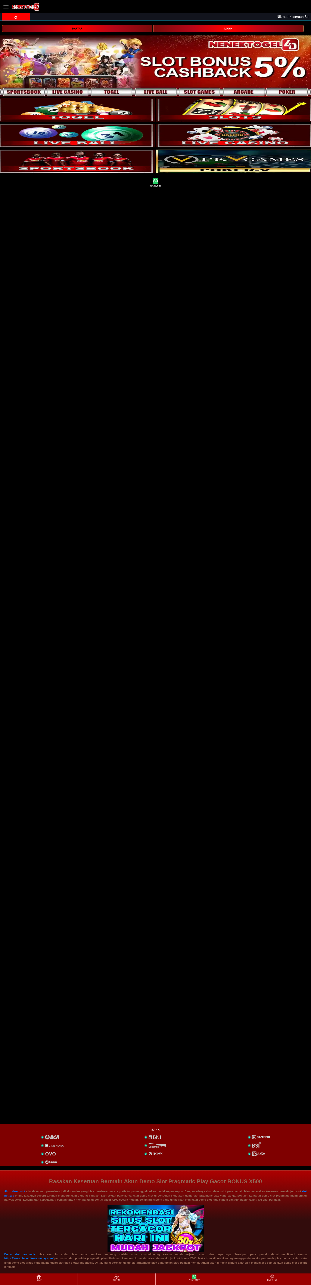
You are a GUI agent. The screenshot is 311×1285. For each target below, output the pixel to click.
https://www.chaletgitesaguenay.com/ (28, 1258)
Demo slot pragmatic (20, 1254)
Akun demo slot (14, 1191)
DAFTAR (77, 28)
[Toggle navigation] (6, 7)
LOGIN (228, 28)
